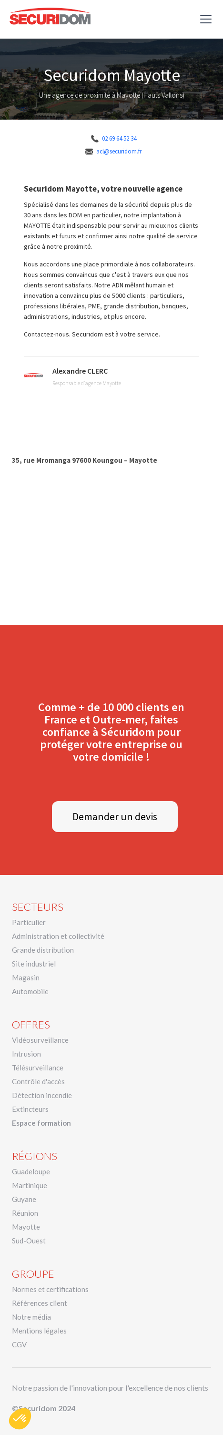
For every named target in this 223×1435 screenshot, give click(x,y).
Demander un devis (114, 816)
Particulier (29, 922)
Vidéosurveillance (40, 1040)
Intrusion (26, 1053)
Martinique (29, 1185)
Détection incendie (42, 1095)
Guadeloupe (31, 1171)
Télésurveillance (37, 1067)
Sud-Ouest (29, 1240)
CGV (19, 1344)
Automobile (30, 991)
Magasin (26, 977)
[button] (203, 19)
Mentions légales (39, 1330)
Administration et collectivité (58, 936)
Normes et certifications (50, 1289)
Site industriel (34, 963)
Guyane (24, 1199)
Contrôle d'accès (38, 1081)
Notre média (31, 1317)
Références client (39, 1303)
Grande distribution (43, 950)
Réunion (25, 1213)
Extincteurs (30, 1109)
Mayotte (26, 1226)
